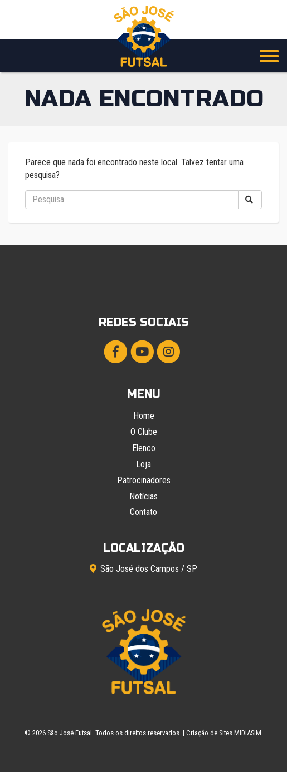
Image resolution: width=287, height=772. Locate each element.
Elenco (143, 448)
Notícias (143, 496)
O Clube (143, 432)
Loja (143, 464)
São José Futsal (69, 733)
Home (143, 415)
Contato (143, 512)
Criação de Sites (209, 733)
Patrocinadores (144, 480)
